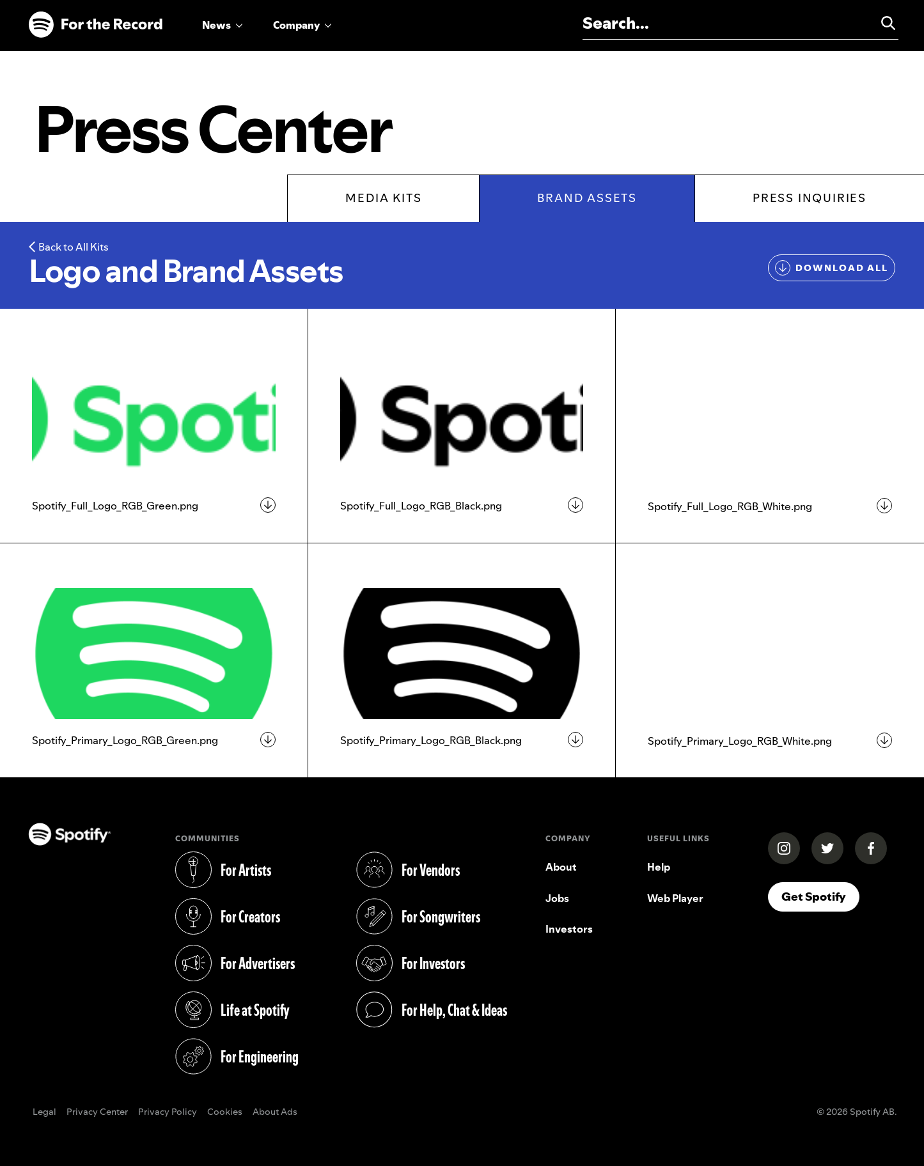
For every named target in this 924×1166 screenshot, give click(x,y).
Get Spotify (813, 897)
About (561, 867)
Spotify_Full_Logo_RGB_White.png (730, 506)
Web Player (675, 898)
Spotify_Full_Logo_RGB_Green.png (115, 506)
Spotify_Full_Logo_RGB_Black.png (421, 506)
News (216, 25)
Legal (44, 1112)
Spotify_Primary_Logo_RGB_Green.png (125, 740)
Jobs (557, 898)
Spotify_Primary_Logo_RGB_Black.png (431, 740)
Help (658, 867)
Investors (569, 929)
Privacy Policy (167, 1112)
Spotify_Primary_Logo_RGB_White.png (740, 741)
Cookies (224, 1112)
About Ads (275, 1112)
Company (296, 25)
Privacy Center (97, 1112)
